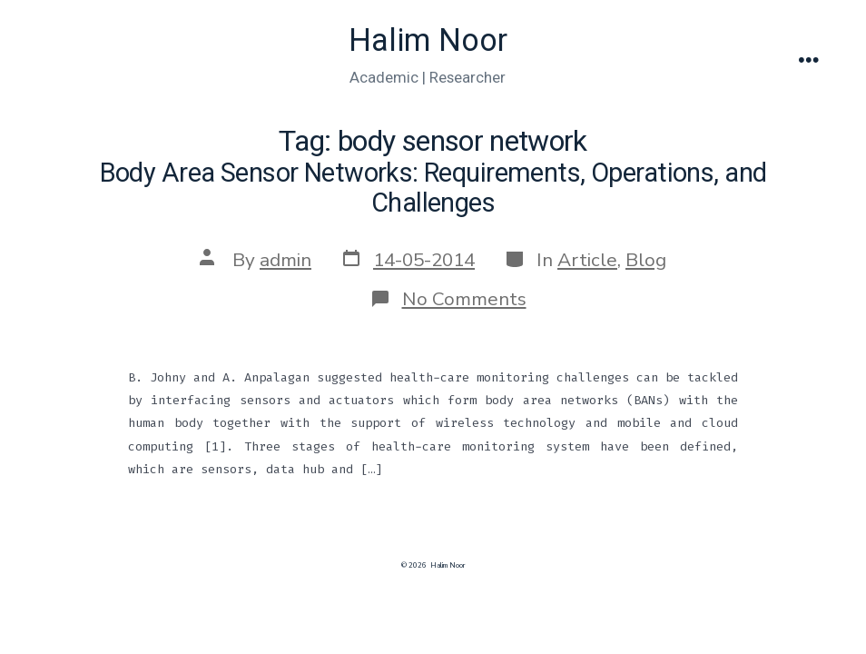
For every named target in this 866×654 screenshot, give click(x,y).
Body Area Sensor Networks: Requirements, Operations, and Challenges (433, 187)
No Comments (464, 299)
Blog (645, 259)
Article (587, 259)
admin (285, 259)
